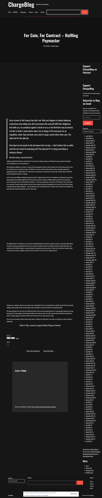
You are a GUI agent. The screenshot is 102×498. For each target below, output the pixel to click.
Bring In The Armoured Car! (33, 351)
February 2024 (89, 196)
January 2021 (89, 278)
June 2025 (88, 159)
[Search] (84, 12)
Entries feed (89, 468)
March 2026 (89, 138)
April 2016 (88, 409)
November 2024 (90, 175)
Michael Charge (94, 449)
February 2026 (89, 141)
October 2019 (89, 313)
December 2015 (90, 414)
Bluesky (91, 488)
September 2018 (90, 343)
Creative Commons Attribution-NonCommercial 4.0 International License (91, 454)
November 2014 (90, 439)
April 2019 (88, 326)
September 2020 (90, 287)
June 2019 (88, 322)
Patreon (91, 481)
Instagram (92, 486)
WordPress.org (89, 473)
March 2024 (89, 193)
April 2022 (88, 244)
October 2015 (89, 418)
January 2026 (89, 143)
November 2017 (90, 365)
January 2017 (89, 388)
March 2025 (89, 166)
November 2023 (90, 203)
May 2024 (88, 189)
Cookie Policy (46, 495)
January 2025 (89, 170)
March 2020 (89, 301)
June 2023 (88, 214)
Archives (10, 478)
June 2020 (88, 294)
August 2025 (89, 154)
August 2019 (89, 317)
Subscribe (88, 123)
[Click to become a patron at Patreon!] (40, 332)
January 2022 (89, 251)
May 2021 (88, 269)
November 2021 (90, 255)
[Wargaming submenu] (26, 12)
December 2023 (90, 200)
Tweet (17, 338)
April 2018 (88, 354)
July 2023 (88, 212)
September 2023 (90, 207)
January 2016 (89, 411)
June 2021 (88, 267)
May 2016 (88, 407)
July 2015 (88, 425)
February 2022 (89, 248)
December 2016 (90, 391)
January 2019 (89, 333)
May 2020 (88, 297)
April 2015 (88, 430)
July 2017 (88, 375)
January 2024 (89, 198)
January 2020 (89, 306)
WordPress (92, 495)
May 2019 (88, 324)
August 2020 (89, 290)
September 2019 (90, 315)
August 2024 (89, 182)
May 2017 (88, 379)
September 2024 (90, 180)
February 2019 (89, 331)
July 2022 (88, 237)
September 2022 (90, 232)
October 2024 (89, 177)
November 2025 (90, 147)
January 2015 (89, 434)
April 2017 (88, 381)
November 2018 (90, 338)
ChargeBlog (21, 4)
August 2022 (89, 235)
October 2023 (89, 205)
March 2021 (89, 274)
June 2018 (88, 349)
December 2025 (90, 145)
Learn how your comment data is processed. (45, 407)
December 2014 (90, 437)
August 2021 (89, 262)
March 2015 (89, 432)
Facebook (91, 483)
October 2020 (89, 285)
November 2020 (90, 283)
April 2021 (88, 271)
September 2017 (90, 370)
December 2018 (90, 336)
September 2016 (90, 398)
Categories (85, 128)
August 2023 (89, 209)
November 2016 (90, 393)
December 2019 (90, 308)
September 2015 (90, 421)
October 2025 (89, 150)
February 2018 (89, 359)
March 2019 (89, 329)
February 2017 (89, 386)
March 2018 (89, 356)
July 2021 (88, 265)
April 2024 (88, 191)
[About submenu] (38, 12)
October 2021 (89, 258)
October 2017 (89, 368)
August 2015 (89, 423)
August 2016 (89, 400)
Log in (87, 466)
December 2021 (90, 253)
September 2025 (90, 152)
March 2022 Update (48, 351)
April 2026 (88, 136)
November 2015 (90, 416)
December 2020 (90, 281)
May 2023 (88, 216)
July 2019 (88, 320)
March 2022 (89, 246)
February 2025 (89, 168)
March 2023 (89, 221)
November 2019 (90, 310)
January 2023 (89, 223)
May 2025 (88, 161)
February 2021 (89, 276)
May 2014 (88, 441)
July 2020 (88, 292)
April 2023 (88, 219)
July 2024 (88, 184)
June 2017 (88, 377)
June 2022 (88, 239)
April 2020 (88, 299)
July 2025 (88, 157)
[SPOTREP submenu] (18, 12)
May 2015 (88, 427)
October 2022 (89, 230)
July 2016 (88, 402)
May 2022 (88, 242)
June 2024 (88, 187)
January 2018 (89, 361)
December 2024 (90, 173)
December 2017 (89, 363)
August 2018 (89, 345)
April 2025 (88, 164)
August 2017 (89, 372)
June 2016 (88, 404)
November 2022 (90, 228)
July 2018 (88, 347)
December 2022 (90, 225)
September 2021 (90, 260)
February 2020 (89, 303)
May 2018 (88, 352)
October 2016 (89, 395)
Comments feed (90, 470)
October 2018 (89, 340)
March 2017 (89, 384)
